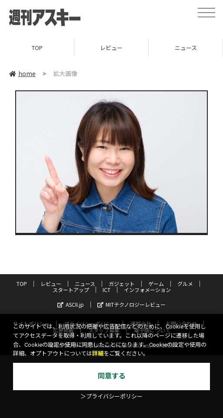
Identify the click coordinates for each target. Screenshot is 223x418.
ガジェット (122, 283)
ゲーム (156, 283)
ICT (106, 289)
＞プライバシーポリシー (111, 396)
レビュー (111, 47)
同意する (112, 376)
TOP (37, 47)
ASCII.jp (70, 304)
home (22, 73)
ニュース (186, 47)
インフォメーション (147, 289)
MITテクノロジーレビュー (131, 304)
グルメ (185, 283)
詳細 (97, 353)
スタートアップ (71, 289)
